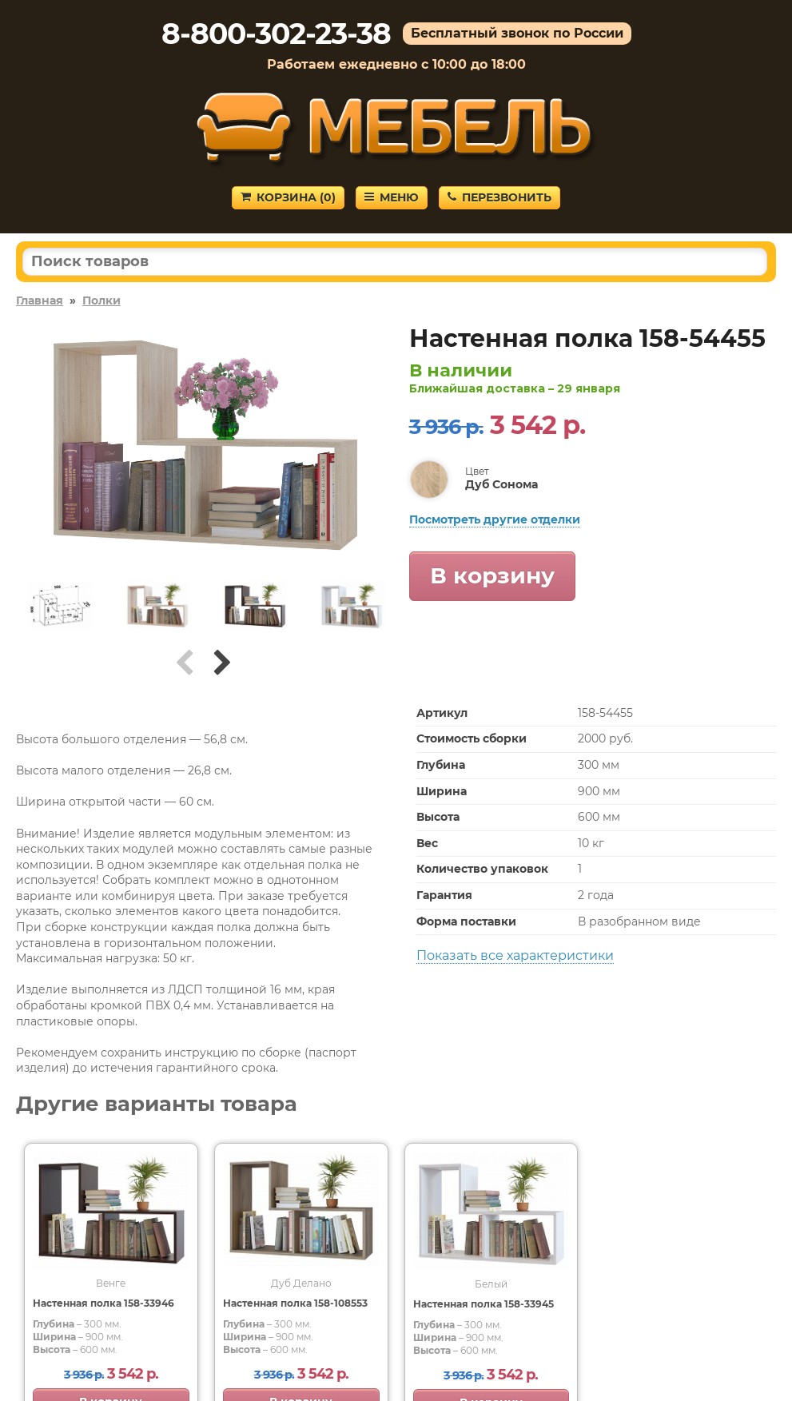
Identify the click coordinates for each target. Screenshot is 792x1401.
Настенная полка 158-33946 (103, 1303)
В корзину (492, 575)
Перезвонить (499, 197)
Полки (101, 300)
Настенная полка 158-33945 (483, 1304)
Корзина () (288, 197)
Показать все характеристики (515, 955)
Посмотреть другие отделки (494, 519)
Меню (391, 197)
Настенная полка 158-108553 (295, 1303)
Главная (39, 300)
